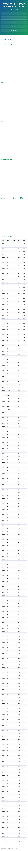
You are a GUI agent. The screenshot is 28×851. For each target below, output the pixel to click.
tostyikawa (6, 39)
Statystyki (14, 22)
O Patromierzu (14, 30)
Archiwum (14, 18)
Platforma (14, 26)
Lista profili (14, 13)
